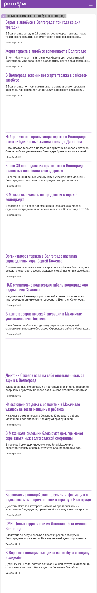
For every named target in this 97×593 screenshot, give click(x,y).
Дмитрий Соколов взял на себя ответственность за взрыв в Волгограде (45, 377)
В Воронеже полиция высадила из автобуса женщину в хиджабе (47, 554)
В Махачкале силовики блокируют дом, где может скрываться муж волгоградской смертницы (44, 435)
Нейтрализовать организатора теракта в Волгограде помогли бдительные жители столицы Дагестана (46, 138)
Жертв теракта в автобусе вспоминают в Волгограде (46, 51)
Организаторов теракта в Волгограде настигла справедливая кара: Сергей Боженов (41, 258)
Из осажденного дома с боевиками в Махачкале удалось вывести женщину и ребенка (43, 406)
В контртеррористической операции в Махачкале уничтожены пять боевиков (44, 316)
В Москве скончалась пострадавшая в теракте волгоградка (41, 196)
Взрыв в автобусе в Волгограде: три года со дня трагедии (43, 24)
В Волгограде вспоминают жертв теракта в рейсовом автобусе (46, 77)
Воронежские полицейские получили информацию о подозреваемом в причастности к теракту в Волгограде (48, 496)
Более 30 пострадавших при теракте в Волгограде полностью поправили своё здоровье (45, 167)
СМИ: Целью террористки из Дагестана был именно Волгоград (46, 525)
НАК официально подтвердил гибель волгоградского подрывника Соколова (47, 287)
